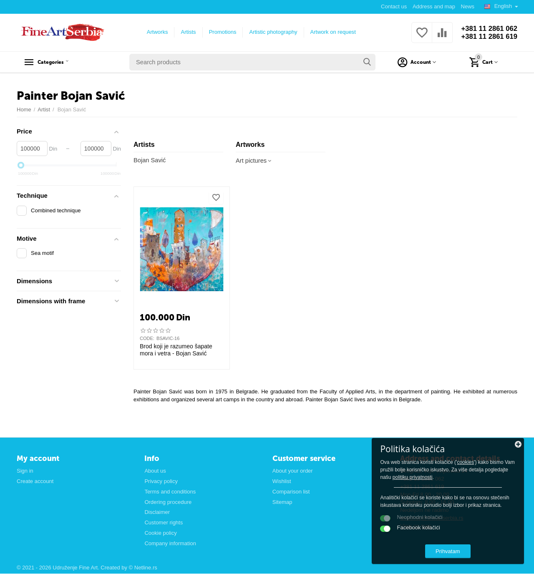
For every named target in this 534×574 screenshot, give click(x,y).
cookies (436, 452)
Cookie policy (160, 533)
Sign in (25, 471)
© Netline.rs (143, 568)
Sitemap (282, 502)
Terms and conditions (170, 491)
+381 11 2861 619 (486, 37)
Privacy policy (161, 481)
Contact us (393, 6)
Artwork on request (330, 32)
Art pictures (255, 160)
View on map (415, 526)
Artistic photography (271, 32)
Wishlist (281, 481)
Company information (170, 544)
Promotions (220, 32)
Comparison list (291, 491)
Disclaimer (157, 512)
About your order (292, 471)
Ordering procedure (167, 502)
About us (155, 471)
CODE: (147, 338)
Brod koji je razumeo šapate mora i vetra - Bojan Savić (176, 350)
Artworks (155, 32)
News (467, 6)
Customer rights (163, 523)
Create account (35, 481)
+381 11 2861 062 (486, 28)
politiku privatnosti (482, 467)
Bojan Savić (150, 160)
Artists (186, 32)
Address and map (433, 6)
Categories (57, 62)
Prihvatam (469, 548)
